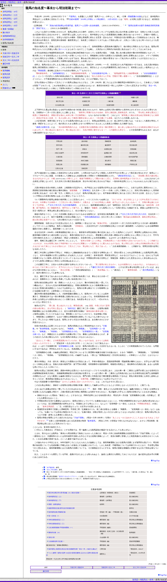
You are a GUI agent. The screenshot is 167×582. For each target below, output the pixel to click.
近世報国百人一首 (90, 331)
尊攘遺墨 (42, 71)
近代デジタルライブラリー (68, 476)
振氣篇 (43, 331)
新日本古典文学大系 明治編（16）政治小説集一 (65, 493)
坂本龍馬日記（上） (55, 496)
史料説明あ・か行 (10, 12)
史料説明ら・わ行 (10, 26)
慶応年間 (6, 64)
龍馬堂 (3, 2)
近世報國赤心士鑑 (66, 346)
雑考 (19, 2)
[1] (80, 70)
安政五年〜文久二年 (11, 57)
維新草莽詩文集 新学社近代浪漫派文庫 (62, 508)
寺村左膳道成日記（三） (57, 524)
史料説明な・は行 (10, 19)
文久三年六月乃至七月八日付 (134, 214)
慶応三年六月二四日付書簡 (103, 267)
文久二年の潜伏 (52, 470)
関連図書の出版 (134, 16)
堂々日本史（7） (54, 516)
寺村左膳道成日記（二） (57, 520)
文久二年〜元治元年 (11, 60)
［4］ (89, 388)
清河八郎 (52, 537)
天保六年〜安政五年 (11, 53)
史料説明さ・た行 (10, 15)
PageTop (155, 461)
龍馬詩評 (6, 78)
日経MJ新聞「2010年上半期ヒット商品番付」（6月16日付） (94, 19)
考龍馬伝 (12, 2)
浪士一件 (152, 86)
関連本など (7, 88)
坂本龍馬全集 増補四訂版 (57, 512)
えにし (5, 85)
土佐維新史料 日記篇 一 (56, 541)
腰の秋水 (6, 33)
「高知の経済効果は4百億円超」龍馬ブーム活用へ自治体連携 (73, 26)
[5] (47, 420)
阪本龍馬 (91, 421)
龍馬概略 (6, 71)
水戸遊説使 (50, 467)
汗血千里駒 (79, 418)
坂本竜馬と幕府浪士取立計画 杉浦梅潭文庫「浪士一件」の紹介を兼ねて (73, 549)
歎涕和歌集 (44, 329)
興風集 (82, 329)
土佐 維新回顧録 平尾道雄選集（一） (61, 527)
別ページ (62, 49)
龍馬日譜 (6, 74)
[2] (39, 85)
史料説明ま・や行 (10, 22)
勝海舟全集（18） (55, 532)
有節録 (54, 331)
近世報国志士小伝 (69, 331)
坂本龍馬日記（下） (55, 500)
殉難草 (70, 329)
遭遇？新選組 (8, 29)
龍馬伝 (73, 16)
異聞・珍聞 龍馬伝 (55, 504)
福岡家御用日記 (9, 36)
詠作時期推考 (8, 39)
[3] (120, 93)
